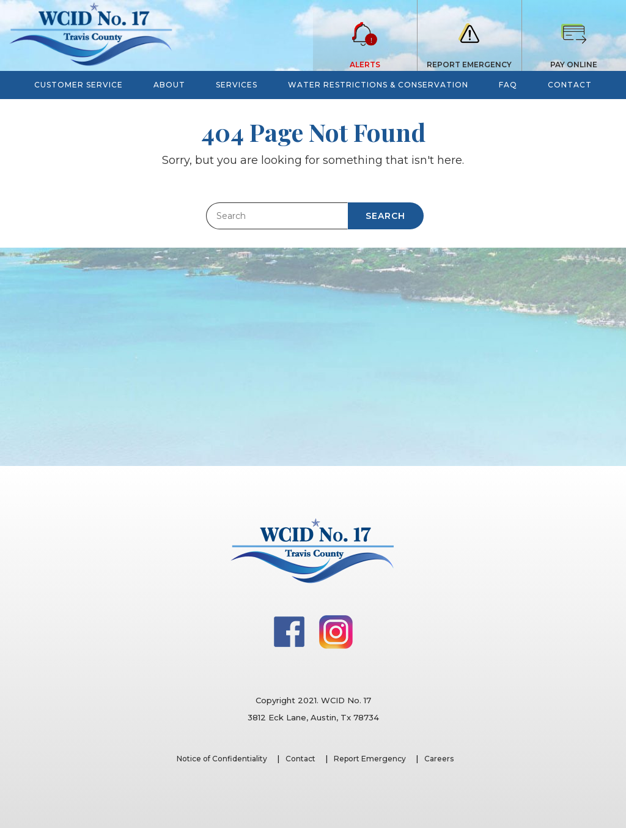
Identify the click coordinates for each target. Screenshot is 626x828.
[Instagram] (336, 631)
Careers (439, 758)
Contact (300, 758)
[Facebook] (290, 631)
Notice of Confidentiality (222, 758)
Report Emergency (370, 758)
